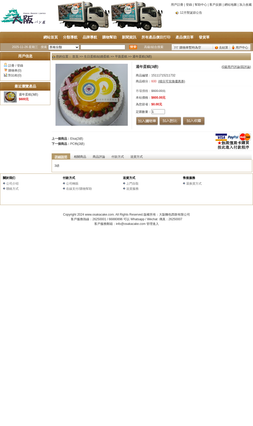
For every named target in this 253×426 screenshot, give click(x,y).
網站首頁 (50, 37)
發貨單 (204, 37)
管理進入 (152, 224)
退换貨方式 (194, 183)
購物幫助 (109, 37)
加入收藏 (245, 4)
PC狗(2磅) (77, 144)
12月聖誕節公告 (191, 12)
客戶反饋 (215, 4)
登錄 (189, 4)
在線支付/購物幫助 (79, 189)
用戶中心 (242, 47)
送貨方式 (129, 178)
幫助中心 (201, 4)
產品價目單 (185, 37)
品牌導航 (90, 37)
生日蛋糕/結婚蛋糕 (96, 56)
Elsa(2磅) (76, 138)
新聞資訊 (129, 37)
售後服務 (189, 178)
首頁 (75, 56)
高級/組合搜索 (153, 47)
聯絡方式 (12, 189)
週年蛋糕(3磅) (28, 94)
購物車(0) (14, 70)
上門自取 (132, 183)
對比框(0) (14, 75)
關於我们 (9, 178)
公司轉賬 (72, 183)
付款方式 (69, 178)
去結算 (223, 47)
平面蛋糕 (121, 56)
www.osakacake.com (99, 214)
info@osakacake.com (131, 224)
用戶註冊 (177, 4)
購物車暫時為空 (190, 47)
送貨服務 (132, 189)
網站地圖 (230, 4)
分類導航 (70, 37)
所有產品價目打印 (155, 37)
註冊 (11, 65)
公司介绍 (12, 183)
